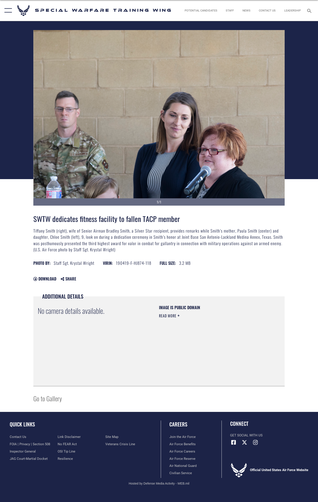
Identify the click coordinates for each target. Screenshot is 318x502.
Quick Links (22, 424)
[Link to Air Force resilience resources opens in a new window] (65, 459)
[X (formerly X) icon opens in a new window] (244, 442)
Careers (178, 424)
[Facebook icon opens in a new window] (233, 442)
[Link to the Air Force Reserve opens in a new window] (182, 459)
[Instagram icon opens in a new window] (255, 442)
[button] (7, 10)
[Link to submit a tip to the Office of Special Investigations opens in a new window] (66, 451)
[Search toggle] (310, 10)
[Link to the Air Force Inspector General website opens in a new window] (23, 451)
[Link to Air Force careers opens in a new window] (182, 451)
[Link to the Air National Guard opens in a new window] (183, 466)
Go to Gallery (47, 398)
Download (44, 279)
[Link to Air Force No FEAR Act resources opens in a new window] (67, 444)
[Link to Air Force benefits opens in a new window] (182, 444)
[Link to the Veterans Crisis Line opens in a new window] (120, 444)
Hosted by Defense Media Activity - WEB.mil (159, 483)
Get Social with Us (246, 435)
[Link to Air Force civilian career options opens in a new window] (180, 473)
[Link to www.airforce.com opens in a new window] (182, 437)
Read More (168, 315)
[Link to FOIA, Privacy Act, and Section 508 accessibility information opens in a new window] (30, 444)
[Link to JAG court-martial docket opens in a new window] (29, 459)
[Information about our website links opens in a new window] (69, 437)
